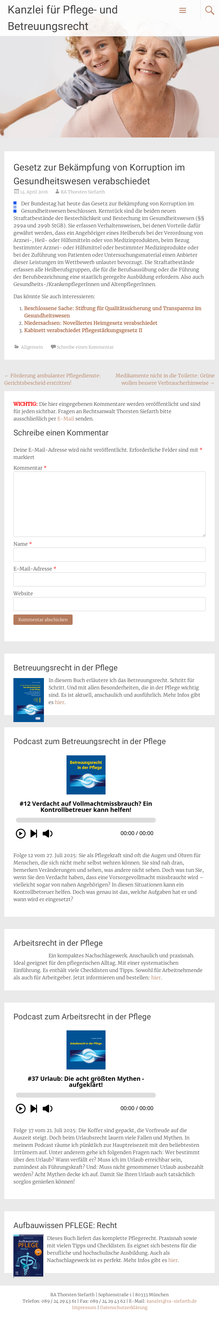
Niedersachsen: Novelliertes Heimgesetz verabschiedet (90, 323)
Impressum (84, 1307)
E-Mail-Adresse (34, 569)
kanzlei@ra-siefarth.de (172, 1301)
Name (22, 544)
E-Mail (65, 419)
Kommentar (30, 468)
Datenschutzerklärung (123, 1307)
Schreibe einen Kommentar (85, 347)
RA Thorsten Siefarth (83, 192)
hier (59, 702)
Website (23, 593)
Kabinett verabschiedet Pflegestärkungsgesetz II (83, 330)
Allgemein (32, 347)
